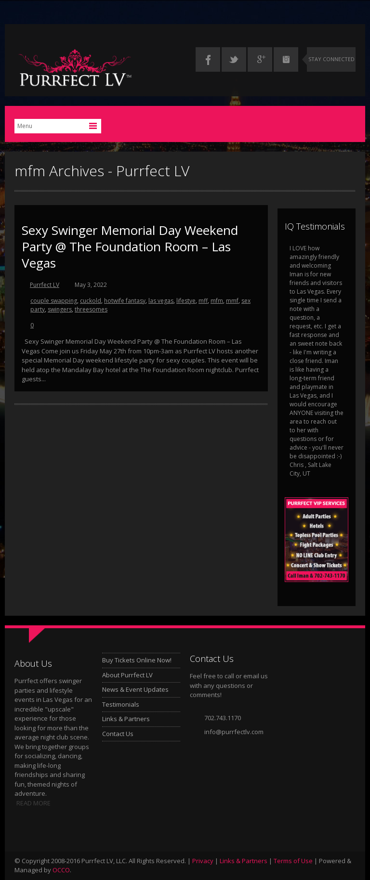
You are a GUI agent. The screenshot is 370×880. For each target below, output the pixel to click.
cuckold (90, 301)
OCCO (61, 870)
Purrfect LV (44, 285)
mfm (217, 301)
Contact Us (117, 733)
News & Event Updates (135, 689)
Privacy (202, 860)
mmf (232, 301)
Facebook (208, 59)
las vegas (160, 301)
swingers (60, 309)
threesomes (91, 309)
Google (260, 59)
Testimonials (120, 704)
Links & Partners (126, 718)
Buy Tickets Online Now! (137, 660)
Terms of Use (293, 860)
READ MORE (33, 803)
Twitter (234, 59)
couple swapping (53, 301)
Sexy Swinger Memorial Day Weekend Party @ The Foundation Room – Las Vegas (130, 246)
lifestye (186, 301)
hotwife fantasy (124, 301)
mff (203, 301)
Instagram (286, 59)
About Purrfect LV (127, 675)
